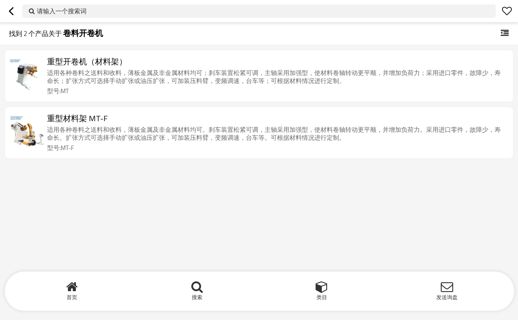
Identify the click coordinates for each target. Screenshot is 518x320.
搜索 (197, 297)
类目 (321, 297)
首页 (72, 297)
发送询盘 (447, 297)
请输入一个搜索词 (62, 11)
